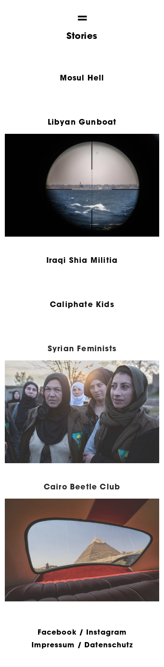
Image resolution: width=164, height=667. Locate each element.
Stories (82, 36)
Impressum (53, 644)
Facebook (57, 631)
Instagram (106, 631)
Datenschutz (108, 644)
